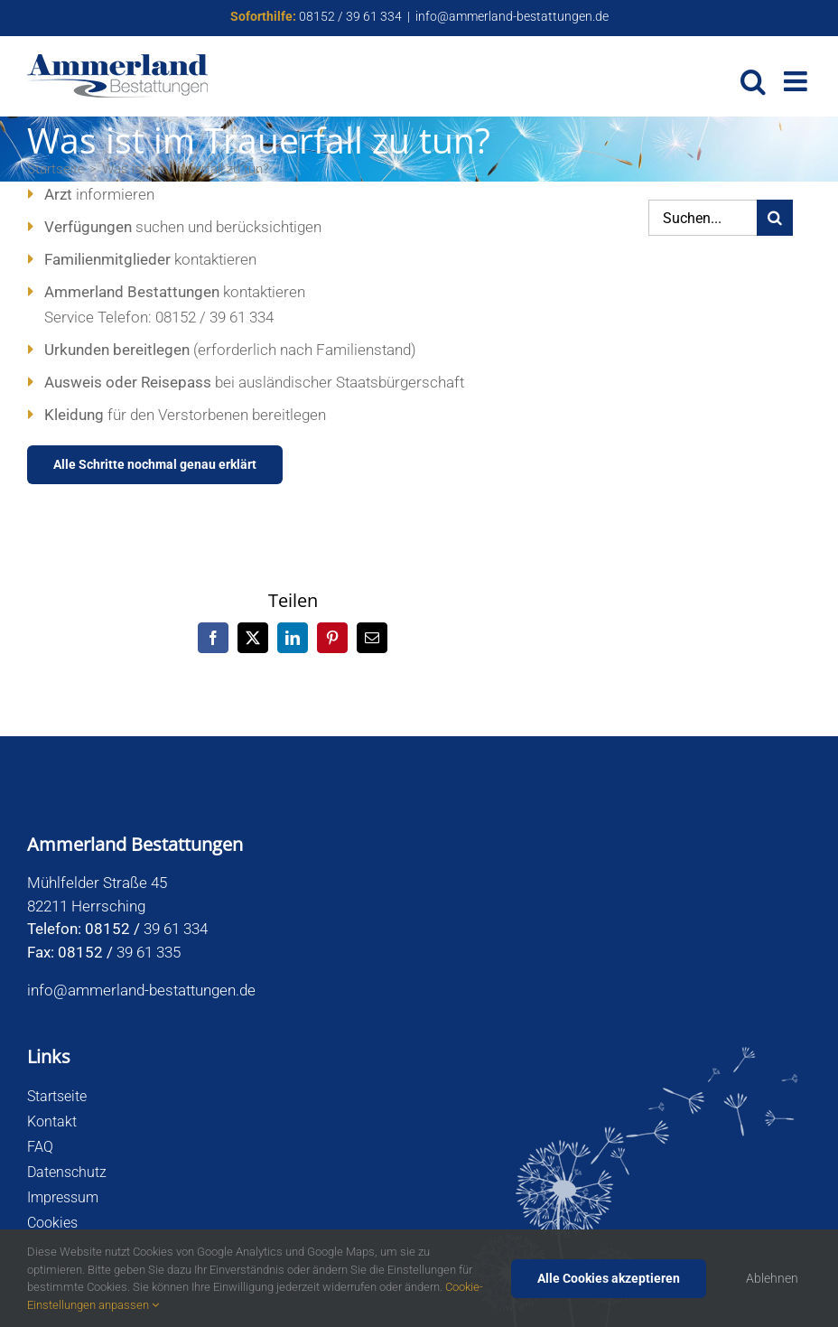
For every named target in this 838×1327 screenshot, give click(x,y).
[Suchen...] (702, 218)
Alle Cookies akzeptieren (608, 1278)
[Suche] (775, 218)
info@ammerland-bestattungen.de (512, 16)
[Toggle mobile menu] (797, 81)
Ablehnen (772, 1278)
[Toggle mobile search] (753, 81)
